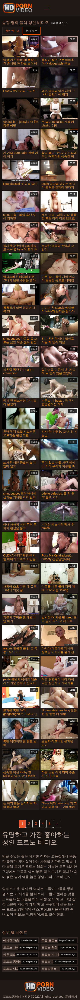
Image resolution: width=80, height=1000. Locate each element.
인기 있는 (31, 30)
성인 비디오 (12, 30)
